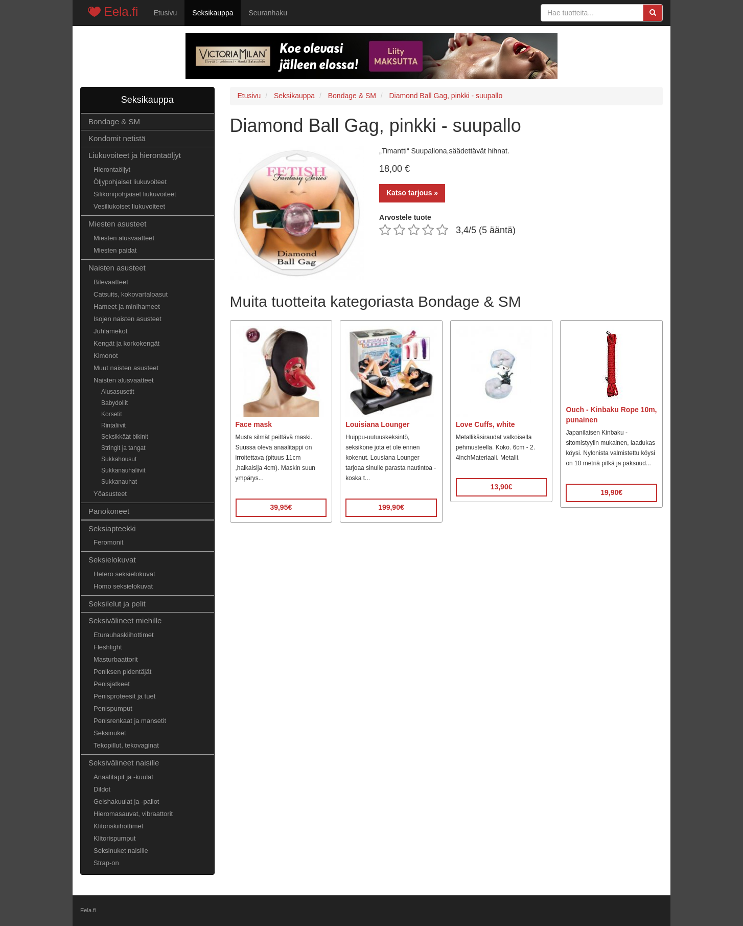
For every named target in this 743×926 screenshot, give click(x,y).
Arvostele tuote (405, 217)
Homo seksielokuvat (123, 586)
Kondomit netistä (117, 138)
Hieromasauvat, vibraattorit (133, 814)
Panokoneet (108, 511)
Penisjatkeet (112, 684)
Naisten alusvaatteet (124, 380)
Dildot (102, 789)
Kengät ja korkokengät (126, 343)
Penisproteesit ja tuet (124, 696)
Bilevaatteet (111, 282)
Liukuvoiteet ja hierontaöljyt (134, 155)
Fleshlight (108, 647)
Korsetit (111, 414)
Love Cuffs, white (485, 424)
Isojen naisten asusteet (127, 319)
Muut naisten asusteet (126, 368)
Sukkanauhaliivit (123, 470)
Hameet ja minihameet (127, 306)
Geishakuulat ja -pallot (126, 801)
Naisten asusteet (117, 267)
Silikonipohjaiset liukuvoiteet (135, 194)
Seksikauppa (212, 13)
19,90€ (611, 492)
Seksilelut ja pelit (117, 603)
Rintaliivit (113, 425)
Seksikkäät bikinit (124, 436)
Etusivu (165, 13)
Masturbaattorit (116, 659)
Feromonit (108, 542)
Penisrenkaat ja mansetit (130, 721)
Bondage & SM (114, 121)
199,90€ (391, 507)
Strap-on (106, 863)
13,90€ (502, 487)
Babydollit (114, 402)
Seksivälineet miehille (124, 620)
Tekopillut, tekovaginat (126, 745)
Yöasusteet (110, 494)
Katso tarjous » (412, 193)
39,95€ (281, 507)
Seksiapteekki (112, 528)
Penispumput (113, 708)
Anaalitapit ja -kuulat (123, 777)
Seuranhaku (267, 13)
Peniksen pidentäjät (122, 671)
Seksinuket (110, 733)
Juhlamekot (110, 331)
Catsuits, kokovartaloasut (131, 294)
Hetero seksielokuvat (124, 574)
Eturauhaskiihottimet (124, 635)
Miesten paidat (115, 250)
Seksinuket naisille (121, 850)
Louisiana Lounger (377, 424)
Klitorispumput (114, 838)
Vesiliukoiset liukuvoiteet (129, 206)
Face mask (254, 424)
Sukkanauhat (119, 481)
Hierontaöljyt (112, 169)
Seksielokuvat (112, 559)
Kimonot (106, 355)
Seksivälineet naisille (123, 762)
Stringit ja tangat (123, 447)
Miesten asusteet (117, 223)
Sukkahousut (118, 459)
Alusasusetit (117, 391)
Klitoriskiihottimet (118, 826)
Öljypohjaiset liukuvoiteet (130, 182)
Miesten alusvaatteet (124, 238)
